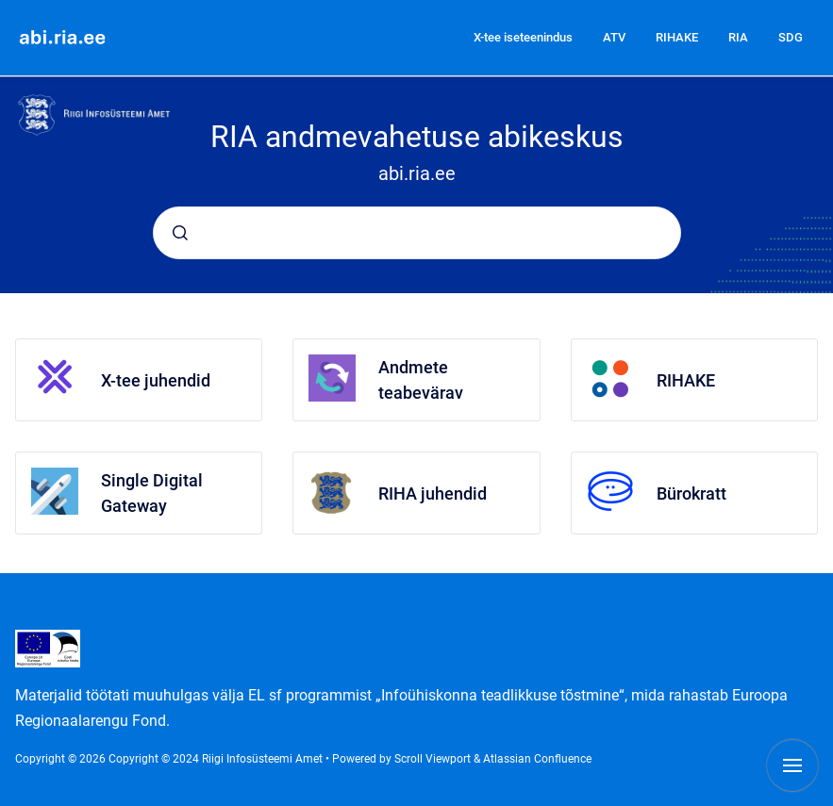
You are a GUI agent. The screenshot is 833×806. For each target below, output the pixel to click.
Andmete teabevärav (420, 380)
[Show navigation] (792, 765)
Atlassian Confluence (537, 758)
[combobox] (417, 232)
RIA (738, 37)
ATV (614, 37)
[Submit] (180, 233)
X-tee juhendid (155, 380)
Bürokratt (691, 493)
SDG (790, 37)
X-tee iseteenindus (523, 37)
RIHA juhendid (432, 493)
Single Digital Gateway (152, 493)
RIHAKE (677, 37)
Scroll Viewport (434, 758)
